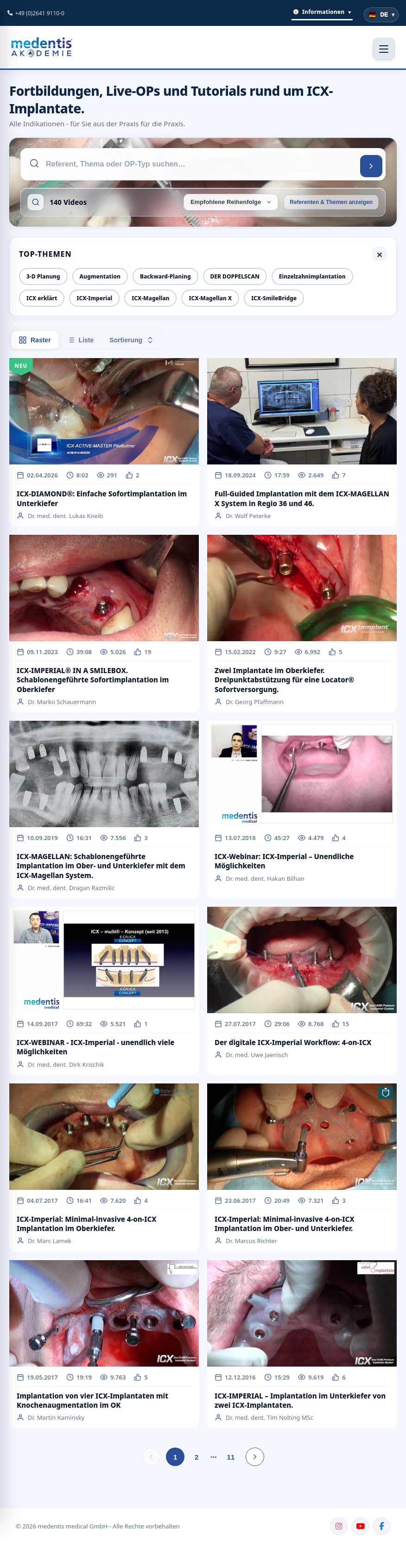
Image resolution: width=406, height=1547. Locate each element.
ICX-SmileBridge (274, 298)
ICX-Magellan (150, 298)
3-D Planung (43, 276)
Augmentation (100, 276)
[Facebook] (381, 1526)
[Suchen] (371, 166)
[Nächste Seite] (255, 1457)
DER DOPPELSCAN (235, 276)
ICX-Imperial (94, 298)
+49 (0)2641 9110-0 (39, 13)
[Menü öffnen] (384, 49)
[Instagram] (339, 1526)
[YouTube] (360, 1526)
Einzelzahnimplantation (312, 276)
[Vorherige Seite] (151, 1457)
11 (231, 1457)
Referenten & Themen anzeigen (331, 202)
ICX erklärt (41, 298)
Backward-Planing (165, 276)
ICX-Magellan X (210, 298)
